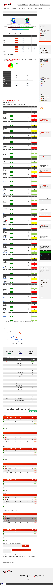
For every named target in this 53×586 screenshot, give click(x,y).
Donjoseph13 (42, 81)
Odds (26, 27)
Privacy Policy (37, 576)
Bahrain (41, 297)
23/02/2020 (5, 194)
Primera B (42, 29)
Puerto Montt (7, 531)
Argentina (41, 284)
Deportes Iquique (8, 421)
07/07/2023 (5, 162)
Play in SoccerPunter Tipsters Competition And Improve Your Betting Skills (44, 120)
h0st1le (42, 79)
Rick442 (42, 98)
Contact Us (44, 573)
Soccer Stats (29, 573)
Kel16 (41, 90)
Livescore (27, 8)
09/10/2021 (4, 181)
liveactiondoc (43, 83)
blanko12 (42, 85)
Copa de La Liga (43, 39)
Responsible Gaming (38, 573)
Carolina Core (42, 225)
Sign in (40, 134)
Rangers (7, 501)
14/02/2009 (5, 282)
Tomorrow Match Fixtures (44, 52)
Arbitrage (40, 8)
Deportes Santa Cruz (8, 516)
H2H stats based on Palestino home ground (15, 59)
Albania (41, 274)
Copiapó (7, 439)
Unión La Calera (8, 468)
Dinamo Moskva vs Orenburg (45, 156)
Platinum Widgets (13, 8)
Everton (7, 437)
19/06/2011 (4, 267)
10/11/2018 (4, 213)
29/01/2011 (4, 273)
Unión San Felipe (8, 470)
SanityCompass (43, 92)
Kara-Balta (42, 200)
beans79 (42, 87)
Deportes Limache (8, 423)
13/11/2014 (4, 237)
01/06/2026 (5, 125)
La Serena (7, 452)
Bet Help (21, 576)
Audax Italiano (13, 22)
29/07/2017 (5, 228)
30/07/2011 (4, 258)
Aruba (41, 288)
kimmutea (42, 73)
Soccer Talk (35, 8)
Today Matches (29, 576)
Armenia (41, 286)
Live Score (6, 323)
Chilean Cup (42, 31)
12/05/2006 (5, 310)
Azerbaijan (42, 295)
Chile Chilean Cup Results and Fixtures (16, 554)
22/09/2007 (5, 297)
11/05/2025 (4, 136)
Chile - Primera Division (8, 106)
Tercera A (42, 37)
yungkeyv (42, 94)
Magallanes (7, 522)
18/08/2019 (4, 200)
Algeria (41, 276)
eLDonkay (42, 96)
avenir (42, 77)
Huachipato (7, 538)
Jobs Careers (44, 575)
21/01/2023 (4, 166)
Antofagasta (7, 450)
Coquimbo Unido (8, 419)
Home (5, 8)
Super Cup (42, 35)
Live (13, 27)
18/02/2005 (5, 320)
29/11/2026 (4, 110)
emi (41, 75)
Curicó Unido (7, 499)
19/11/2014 (4, 233)
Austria (41, 293)
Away (8, 56)
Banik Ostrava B (43, 185)
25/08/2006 (5, 306)
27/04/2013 (5, 243)
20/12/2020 (5, 190)
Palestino (27, 22)
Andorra (41, 278)
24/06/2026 (5, 119)
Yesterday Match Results (44, 50)
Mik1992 (41, 107)
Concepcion (7, 533)
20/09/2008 (5, 288)
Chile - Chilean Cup (7, 112)
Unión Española (8, 488)
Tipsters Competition (21, 8)
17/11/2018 (4, 209)
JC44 (41, 68)
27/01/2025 (5, 147)
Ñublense (7, 497)
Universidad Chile (8, 466)
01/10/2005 (4, 316)
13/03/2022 (5, 175)
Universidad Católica (8, 435)
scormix (42, 70)
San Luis (7, 441)
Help (31, 8)
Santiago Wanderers (8, 472)
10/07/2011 (4, 263)
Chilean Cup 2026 (15, 24)
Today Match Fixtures (43, 48)
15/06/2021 (4, 185)
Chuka (42, 64)
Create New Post (33, 411)
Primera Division (43, 27)
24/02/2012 (5, 252)
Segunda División (43, 33)
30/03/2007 (5, 301)
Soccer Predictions (22, 575)
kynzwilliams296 (43, 100)
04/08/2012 (5, 248)
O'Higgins (7, 483)
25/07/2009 (5, 278)
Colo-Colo (7, 481)
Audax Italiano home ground (10, 60)
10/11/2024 (4, 153)
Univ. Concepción (8, 503)
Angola (41, 280)
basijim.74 (42, 234)
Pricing (8, 8)
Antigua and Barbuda (43, 282)
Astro (41, 66)
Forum (28, 579)
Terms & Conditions (38, 575)
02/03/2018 (5, 222)
